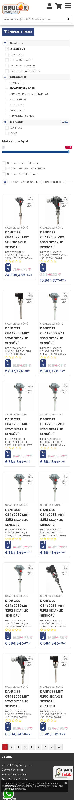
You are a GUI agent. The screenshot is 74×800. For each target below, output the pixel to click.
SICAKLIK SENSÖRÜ (22, 88)
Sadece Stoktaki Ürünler (22, 174)
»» (59, 747)
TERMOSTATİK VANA (21, 116)
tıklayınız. (20, 788)
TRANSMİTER (16, 83)
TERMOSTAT (16, 110)
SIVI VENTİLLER (18, 99)
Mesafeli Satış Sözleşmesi (17, 765)
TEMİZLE (64, 121)
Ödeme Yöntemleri (13, 769)
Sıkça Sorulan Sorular (15, 779)
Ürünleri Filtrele (18, 32)
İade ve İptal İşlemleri (14, 774)
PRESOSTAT (16, 105)
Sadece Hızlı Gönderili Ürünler (26, 168)
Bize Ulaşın (8, 794)
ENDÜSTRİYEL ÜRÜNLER (24, 182)
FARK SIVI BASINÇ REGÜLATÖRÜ (28, 94)
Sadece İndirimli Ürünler (22, 163)
